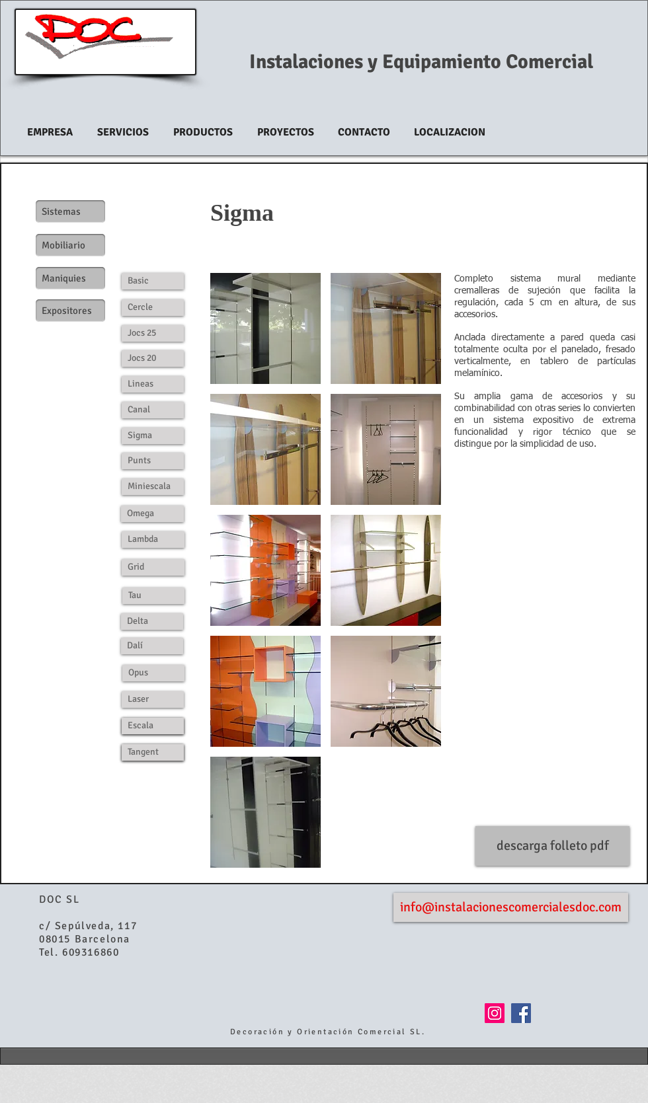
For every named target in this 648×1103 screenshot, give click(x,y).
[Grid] (153, 567)
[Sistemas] (70, 211)
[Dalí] (152, 646)
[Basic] (153, 281)
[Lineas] (153, 384)
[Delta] (152, 621)
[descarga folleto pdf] (552, 846)
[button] (265, 328)
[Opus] (153, 673)
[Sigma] (153, 436)
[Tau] (153, 596)
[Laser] (153, 699)
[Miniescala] (153, 486)
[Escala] (153, 726)
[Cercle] (153, 307)
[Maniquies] (70, 278)
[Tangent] (153, 752)
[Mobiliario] (70, 245)
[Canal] (153, 410)
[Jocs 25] (153, 333)
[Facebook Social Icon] (521, 1013)
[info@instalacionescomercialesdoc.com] (510, 907)
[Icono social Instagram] (495, 1013)
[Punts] (153, 461)
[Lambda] (153, 539)
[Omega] (152, 514)
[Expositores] (70, 310)
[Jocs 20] (153, 358)
